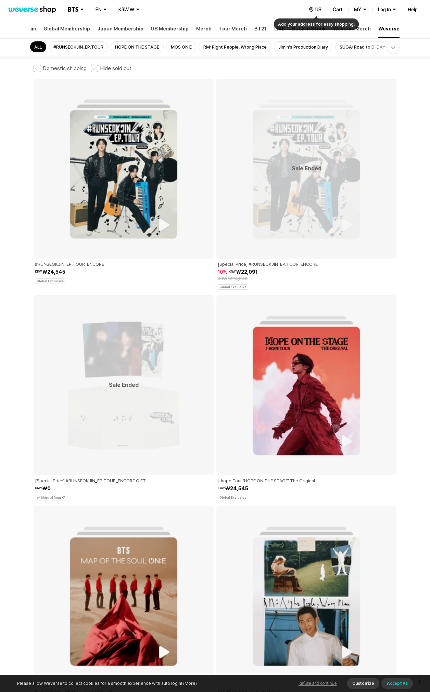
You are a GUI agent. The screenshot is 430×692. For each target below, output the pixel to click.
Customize (363, 683)
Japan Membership (120, 28)
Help (413, 9)
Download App (379, 648)
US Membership (170, 28)
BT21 (260, 28)
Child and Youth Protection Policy (193, 577)
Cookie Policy (282, 577)
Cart (338, 9)
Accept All (397, 683)
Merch (204, 28)
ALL (38, 47)
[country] (315, 9)
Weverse (389, 28)
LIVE (279, 28)
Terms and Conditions (52, 577)
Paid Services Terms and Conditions (117, 577)
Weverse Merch (352, 28)
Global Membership (66, 28)
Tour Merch (233, 28)
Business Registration (137, 608)
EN (99, 9)
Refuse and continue (318, 683)
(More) (189, 683)
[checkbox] (60, 68)
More (215, 530)
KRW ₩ (126, 9)
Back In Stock (309, 28)
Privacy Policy (247, 577)
